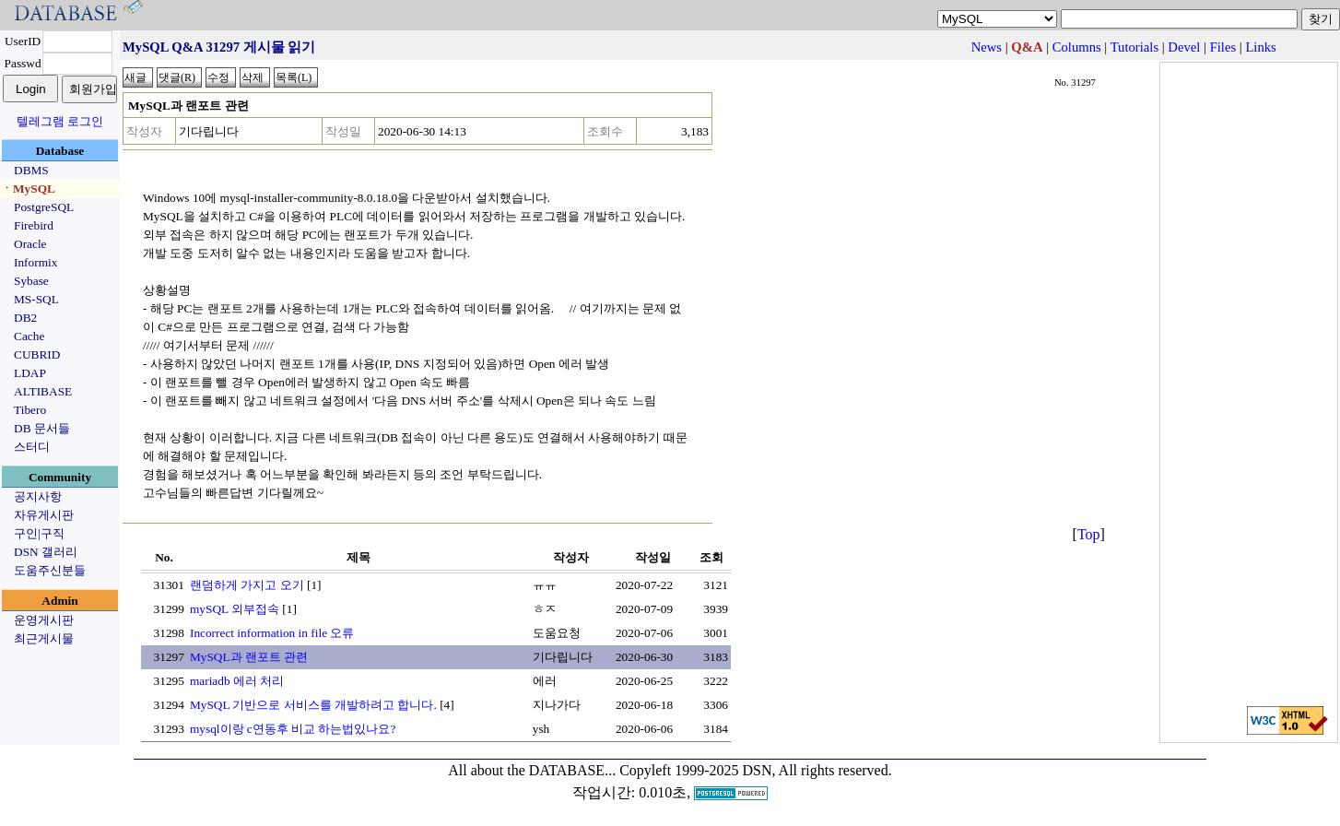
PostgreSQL (44, 207)
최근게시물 (44, 638)
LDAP (30, 373)
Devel (1184, 47)
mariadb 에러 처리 (237, 681)
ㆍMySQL (28, 188)
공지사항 (38, 496)
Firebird (33, 225)
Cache (29, 336)
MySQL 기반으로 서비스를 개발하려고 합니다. (313, 705)
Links (1260, 47)
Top (1088, 534)
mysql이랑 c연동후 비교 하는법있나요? (292, 729)
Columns (1076, 47)
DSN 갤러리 (45, 552)
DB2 (25, 317)
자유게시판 (44, 515)
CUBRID (37, 354)
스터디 (32, 447)
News (986, 47)
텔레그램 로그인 (60, 121)
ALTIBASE (43, 391)
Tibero (30, 410)
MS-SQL (36, 299)
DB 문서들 (42, 428)
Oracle (30, 244)
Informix (35, 262)
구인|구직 (39, 533)
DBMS (31, 170)
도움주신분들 (50, 570)
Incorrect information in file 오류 (272, 633)
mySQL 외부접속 (234, 609)
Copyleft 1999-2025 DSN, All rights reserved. (755, 770)
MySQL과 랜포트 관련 (249, 657)
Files (1223, 47)
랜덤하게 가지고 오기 (247, 585)
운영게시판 (44, 620)
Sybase (31, 281)
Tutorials (1134, 47)
